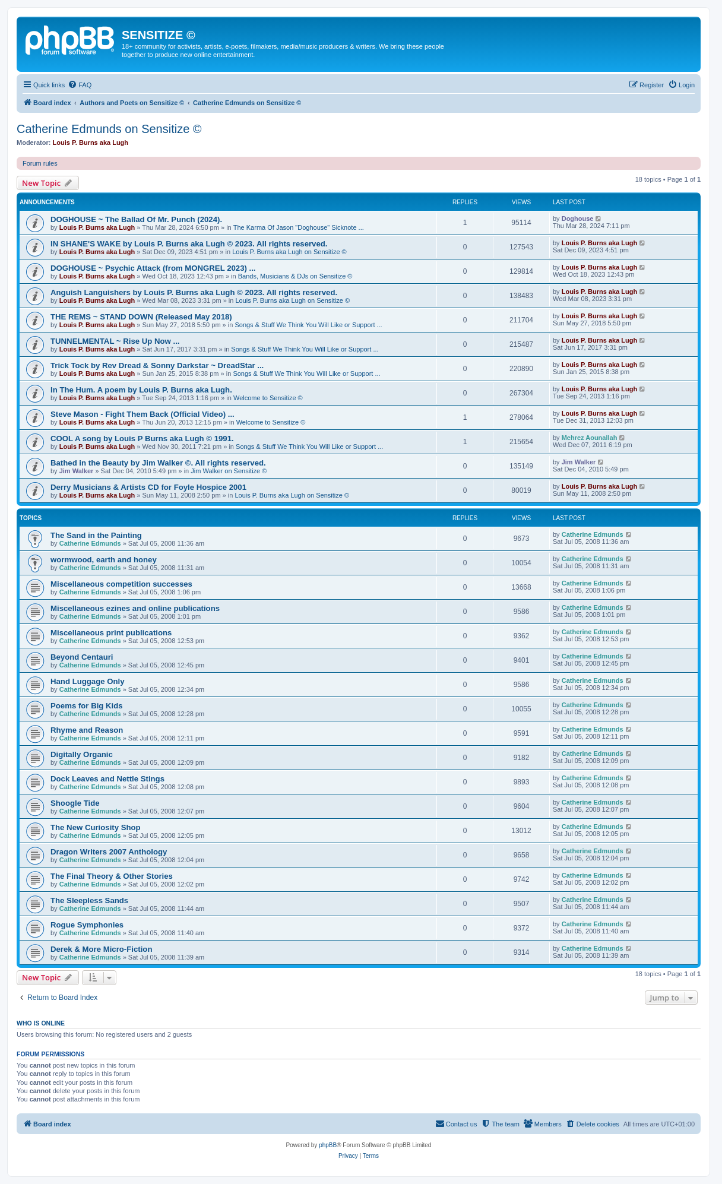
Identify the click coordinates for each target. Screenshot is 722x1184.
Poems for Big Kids (86, 705)
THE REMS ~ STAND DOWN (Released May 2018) (141, 316)
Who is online (41, 1023)
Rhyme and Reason (86, 730)
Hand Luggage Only (87, 681)
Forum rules (40, 163)
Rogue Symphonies (87, 924)
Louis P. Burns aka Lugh (91, 142)
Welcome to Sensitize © (268, 397)
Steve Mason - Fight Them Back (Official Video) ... (142, 414)
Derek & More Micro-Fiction (101, 949)
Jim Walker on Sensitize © (229, 470)
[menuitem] (79, 85)
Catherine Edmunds (90, 543)
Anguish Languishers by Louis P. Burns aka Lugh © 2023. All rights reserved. (193, 292)
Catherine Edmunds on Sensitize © (109, 128)
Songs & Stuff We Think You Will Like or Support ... (308, 324)
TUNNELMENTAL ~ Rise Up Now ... (114, 341)
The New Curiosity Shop (95, 827)
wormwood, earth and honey (103, 559)
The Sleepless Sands (89, 900)
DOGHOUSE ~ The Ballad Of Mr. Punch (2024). (136, 219)
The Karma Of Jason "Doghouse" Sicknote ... (298, 227)
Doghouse (578, 218)
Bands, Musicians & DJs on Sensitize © (295, 276)
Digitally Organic (81, 754)
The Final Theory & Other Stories (111, 876)
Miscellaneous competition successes (121, 584)
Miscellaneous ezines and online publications (135, 608)
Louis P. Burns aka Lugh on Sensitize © (289, 251)
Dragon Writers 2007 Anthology (108, 851)
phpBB (328, 1145)
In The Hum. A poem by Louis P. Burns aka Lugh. (141, 389)
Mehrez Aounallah (590, 437)
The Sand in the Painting (96, 535)
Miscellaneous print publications (111, 632)
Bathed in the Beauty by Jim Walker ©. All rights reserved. (158, 462)
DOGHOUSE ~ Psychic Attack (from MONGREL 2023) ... (153, 268)
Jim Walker (76, 470)
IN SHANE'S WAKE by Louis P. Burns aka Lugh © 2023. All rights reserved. (188, 243)
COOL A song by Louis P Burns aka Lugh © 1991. (142, 438)
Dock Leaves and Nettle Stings (107, 778)
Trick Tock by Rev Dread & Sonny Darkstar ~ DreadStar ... (157, 365)
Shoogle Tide (75, 803)
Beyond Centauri (81, 657)
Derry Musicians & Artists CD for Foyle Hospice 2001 (148, 487)
